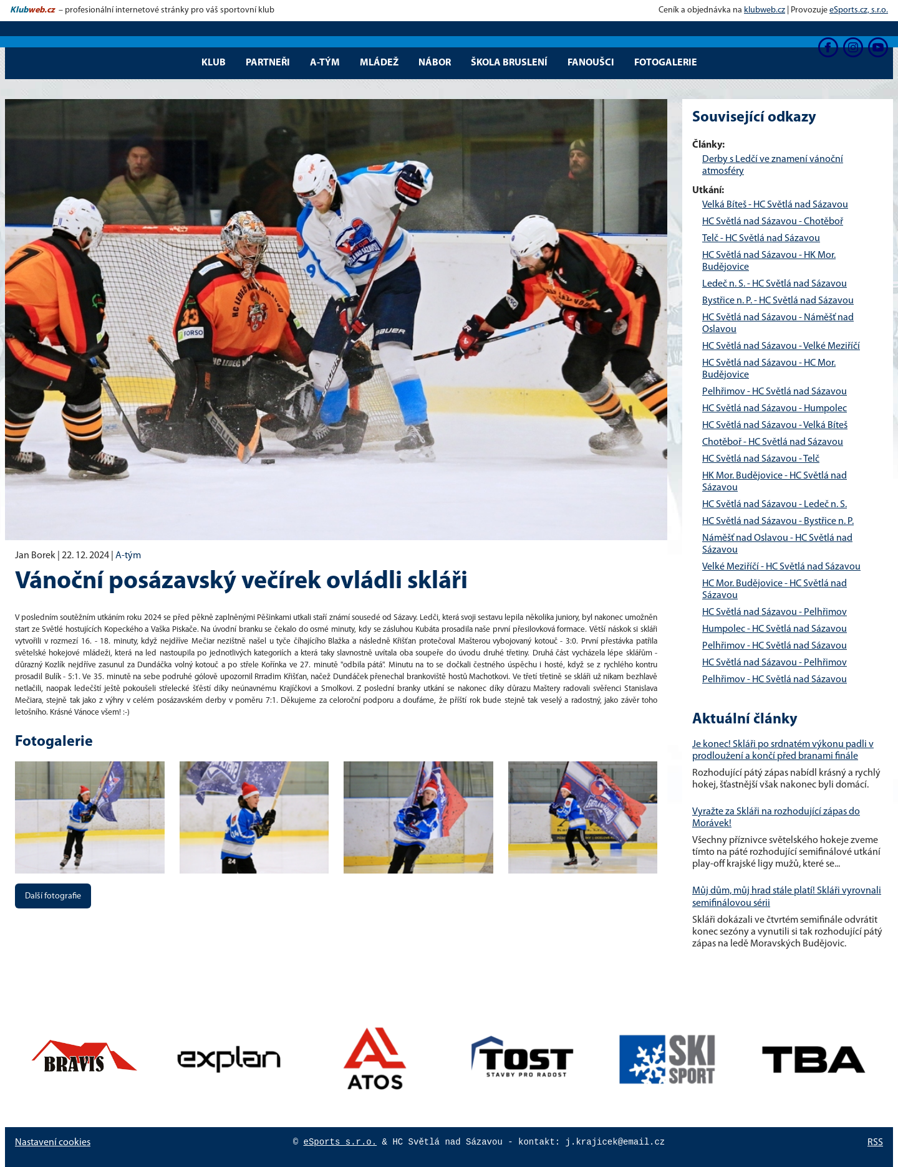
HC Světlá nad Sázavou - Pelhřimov (774, 612)
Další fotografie (53, 896)
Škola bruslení (509, 63)
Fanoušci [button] (590, 63)
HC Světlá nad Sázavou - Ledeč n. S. (774, 505)
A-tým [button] (325, 63)
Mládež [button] (379, 63)
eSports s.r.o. (340, 1142)
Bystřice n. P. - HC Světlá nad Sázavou (778, 301)
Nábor (434, 63)
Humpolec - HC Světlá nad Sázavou (774, 629)
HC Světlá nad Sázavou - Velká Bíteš (774, 426)
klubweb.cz (764, 10)
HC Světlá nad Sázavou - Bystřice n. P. (778, 521)
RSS (875, 1143)
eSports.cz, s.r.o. (858, 10)
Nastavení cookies (52, 1143)
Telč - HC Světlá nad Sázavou (761, 239)
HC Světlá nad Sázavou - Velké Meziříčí (781, 346)
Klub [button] (213, 63)
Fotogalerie (665, 63)
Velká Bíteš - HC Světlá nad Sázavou (775, 205)
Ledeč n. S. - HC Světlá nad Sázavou (774, 284)
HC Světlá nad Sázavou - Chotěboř (772, 222)
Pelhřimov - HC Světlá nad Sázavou (774, 392)
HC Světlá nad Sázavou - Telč (760, 459)
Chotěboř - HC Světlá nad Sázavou (772, 442)
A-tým (128, 556)
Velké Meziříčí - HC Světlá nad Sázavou (781, 567)
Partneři (268, 63)
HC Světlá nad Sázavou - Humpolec (774, 409)
